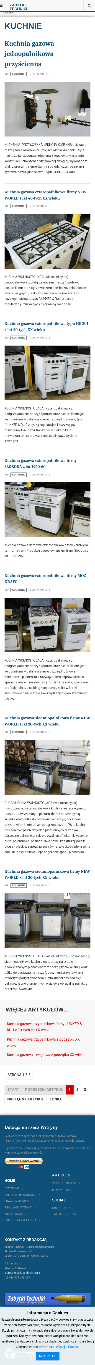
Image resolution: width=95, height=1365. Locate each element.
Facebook (59, 1208)
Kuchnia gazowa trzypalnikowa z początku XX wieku (43, 1042)
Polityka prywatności (20, 1194)
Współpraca (14, 1214)
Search (71, 1183)
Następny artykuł (25, 1099)
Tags (55, 1183)
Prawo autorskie (17, 1201)
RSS (73, 1214)
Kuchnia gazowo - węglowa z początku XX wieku (46, 1055)
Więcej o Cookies (68, 1347)
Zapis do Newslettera (20, 1220)
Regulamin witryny (18, 1207)
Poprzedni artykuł (44, 1089)
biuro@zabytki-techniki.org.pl (23, 1272)
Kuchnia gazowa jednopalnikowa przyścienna (29, 54)
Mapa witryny (62, 1189)
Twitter (58, 1214)
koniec (55, 1099)
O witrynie (12, 1188)
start (13, 1089)
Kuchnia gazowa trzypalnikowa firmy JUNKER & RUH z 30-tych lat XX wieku (44, 1027)
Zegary (8, 12)
